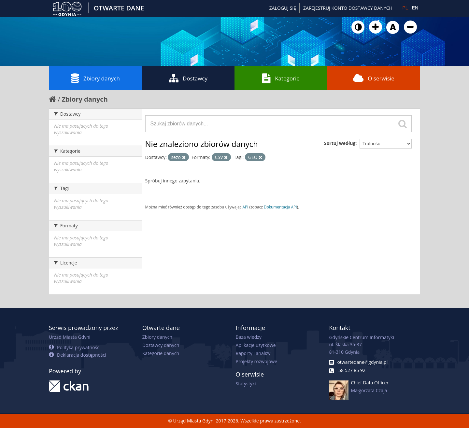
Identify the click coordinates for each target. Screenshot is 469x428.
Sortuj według (339, 143)
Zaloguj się (282, 8)
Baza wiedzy (249, 337)
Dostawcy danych (160, 345)
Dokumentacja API (280, 206)
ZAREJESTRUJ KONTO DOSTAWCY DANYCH (347, 8)
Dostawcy (188, 78)
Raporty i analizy (253, 353)
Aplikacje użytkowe (256, 345)
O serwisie (373, 78)
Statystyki (246, 383)
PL (405, 7)
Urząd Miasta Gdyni (69, 337)
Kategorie (281, 78)
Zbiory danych (95, 78)
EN (415, 7)
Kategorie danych (160, 353)
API (245, 206)
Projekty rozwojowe (256, 361)
